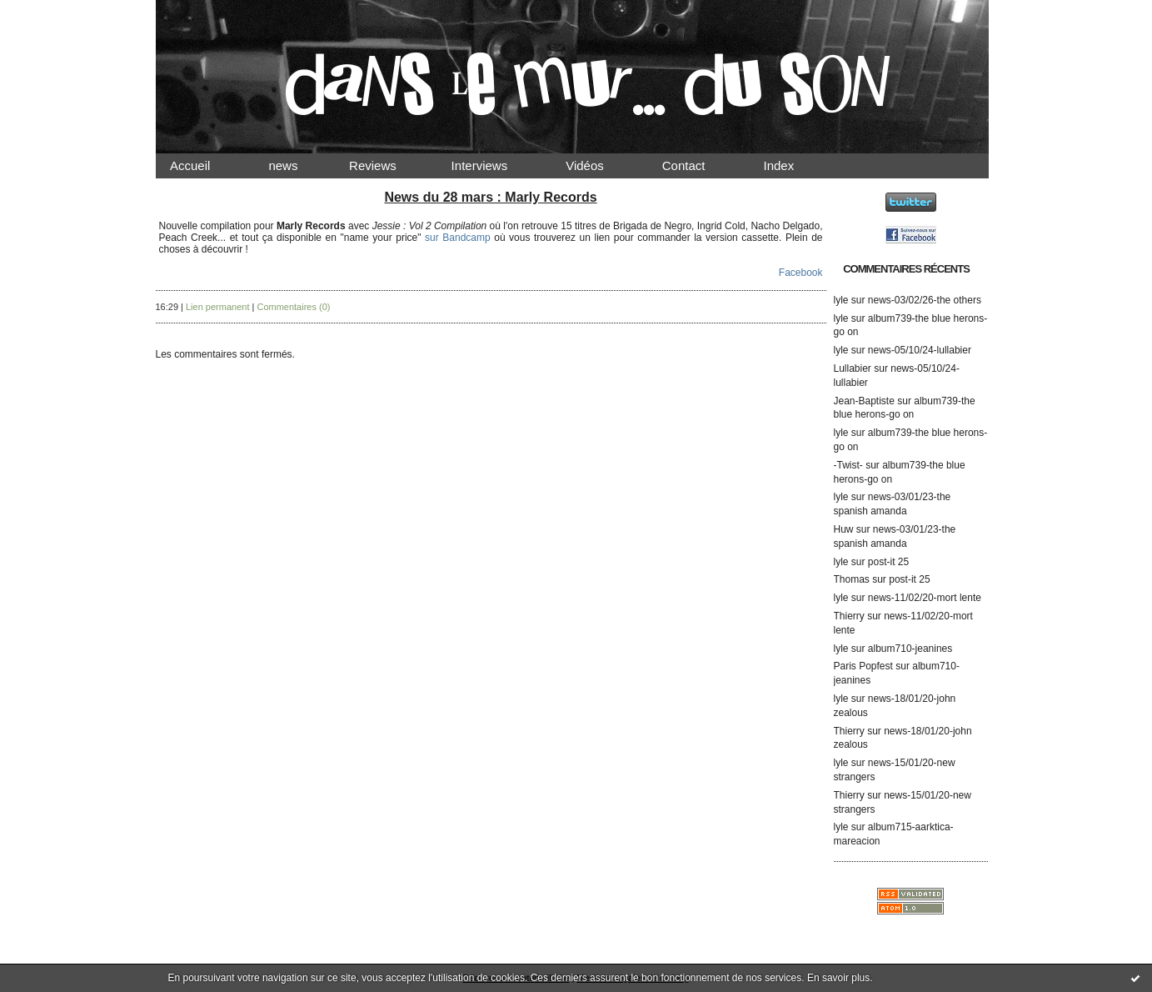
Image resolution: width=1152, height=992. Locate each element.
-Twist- (848, 465)
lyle (841, 300)
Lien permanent (217, 307)
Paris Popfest (863, 666)
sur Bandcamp (458, 237)
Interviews (493, 165)
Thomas (852, 579)
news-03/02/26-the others (924, 300)
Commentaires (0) (293, 307)
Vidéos (599, 165)
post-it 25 (888, 562)
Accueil (205, 165)
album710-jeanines (910, 648)
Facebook (801, 272)
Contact (697, 165)
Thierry (849, 616)
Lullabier (852, 368)
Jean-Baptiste (864, 401)
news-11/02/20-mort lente (924, 598)
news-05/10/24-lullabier (919, 350)
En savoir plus (838, 978)
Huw (844, 529)
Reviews (388, 165)
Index (792, 165)
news (297, 165)
